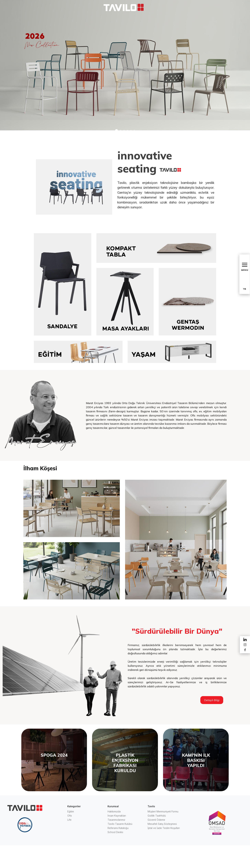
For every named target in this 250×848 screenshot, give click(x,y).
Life (69, 819)
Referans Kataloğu (118, 827)
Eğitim (70, 811)
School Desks (115, 832)
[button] (116, 130)
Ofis (69, 815)
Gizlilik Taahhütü (157, 815)
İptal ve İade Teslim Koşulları (164, 827)
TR (244, 289)
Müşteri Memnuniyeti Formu (163, 811)
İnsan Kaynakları (117, 815)
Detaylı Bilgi (211, 700)
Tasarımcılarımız (116, 819)
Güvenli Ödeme (156, 819)
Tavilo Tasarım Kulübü (120, 823)
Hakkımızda (114, 811)
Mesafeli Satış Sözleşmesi (162, 823)
